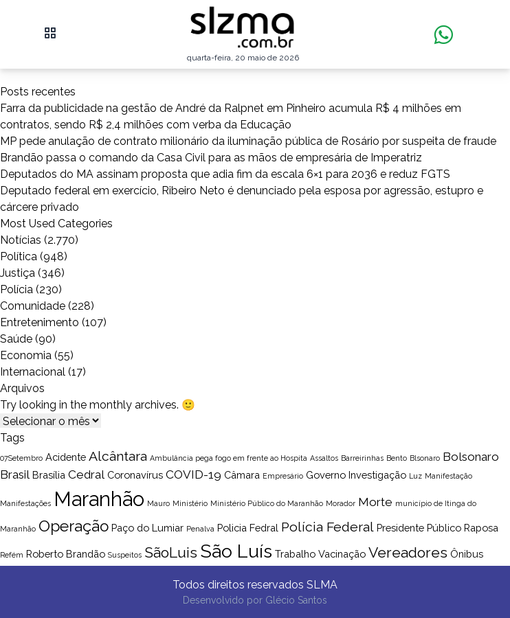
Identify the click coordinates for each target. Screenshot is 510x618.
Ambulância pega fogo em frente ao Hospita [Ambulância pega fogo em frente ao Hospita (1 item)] (228, 458)
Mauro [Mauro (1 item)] (158, 503)
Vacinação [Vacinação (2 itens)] (342, 554)
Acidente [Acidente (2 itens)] (65, 457)
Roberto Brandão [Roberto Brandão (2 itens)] (65, 554)
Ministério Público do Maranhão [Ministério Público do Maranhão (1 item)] (266, 503)
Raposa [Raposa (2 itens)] (481, 528)
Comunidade (32, 305)
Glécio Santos (296, 600)
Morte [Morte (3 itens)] (375, 502)
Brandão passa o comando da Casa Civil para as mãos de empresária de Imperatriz (211, 157)
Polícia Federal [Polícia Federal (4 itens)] (327, 527)
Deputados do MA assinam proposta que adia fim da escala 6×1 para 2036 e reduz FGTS (225, 174)
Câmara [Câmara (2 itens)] (242, 475)
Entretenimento (39, 322)
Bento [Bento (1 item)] (396, 458)
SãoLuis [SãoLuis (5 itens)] (170, 552)
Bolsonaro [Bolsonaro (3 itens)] (471, 457)
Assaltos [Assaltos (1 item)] (324, 458)
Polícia (16, 289)
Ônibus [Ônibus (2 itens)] (466, 554)
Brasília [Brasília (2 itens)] (48, 475)
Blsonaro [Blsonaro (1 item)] (425, 458)
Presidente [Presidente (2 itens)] (400, 528)
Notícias (20, 240)
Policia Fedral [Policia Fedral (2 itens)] (247, 528)
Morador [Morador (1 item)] (340, 503)
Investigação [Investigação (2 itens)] (377, 475)
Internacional (32, 371)
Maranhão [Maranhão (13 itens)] (99, 499)
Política (18, 256)
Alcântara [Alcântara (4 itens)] (118, 456)
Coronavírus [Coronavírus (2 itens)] (135, 475)
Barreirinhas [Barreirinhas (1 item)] (362, 458)
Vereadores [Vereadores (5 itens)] (407, 552)
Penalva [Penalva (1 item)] (200, 529)
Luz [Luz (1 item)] (415, 476)
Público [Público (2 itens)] (444, 528)
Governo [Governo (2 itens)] (326, 475)
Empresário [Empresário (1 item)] (283, 476)
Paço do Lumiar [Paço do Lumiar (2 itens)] (147, 528)
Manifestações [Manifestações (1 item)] (25, 503)
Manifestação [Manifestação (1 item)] (448, 476)
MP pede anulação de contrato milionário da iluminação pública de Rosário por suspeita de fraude (248, 141)
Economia (26, 355)
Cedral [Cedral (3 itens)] (86, 474)
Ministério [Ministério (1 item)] (190, 503)
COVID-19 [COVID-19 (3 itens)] (193, 474)
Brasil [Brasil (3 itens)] (15, 474)
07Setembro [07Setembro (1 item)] (21, 458)
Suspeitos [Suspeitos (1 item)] (125, 555)
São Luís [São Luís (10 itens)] (236, 551)
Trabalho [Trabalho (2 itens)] (295, 554)
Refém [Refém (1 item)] (11, 555)
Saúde (16, 338)
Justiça (17, 272)
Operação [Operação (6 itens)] (73, 526)
